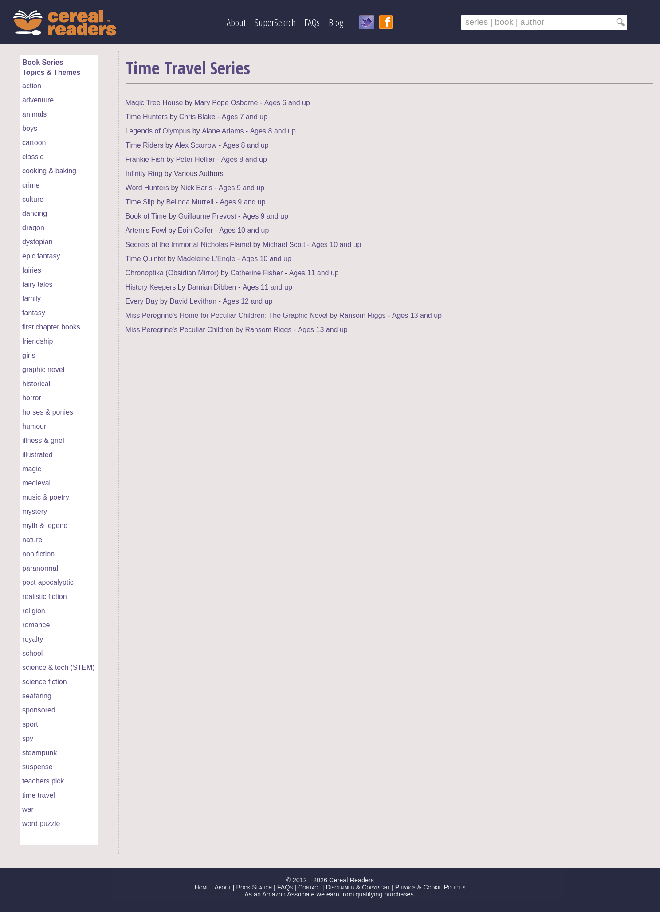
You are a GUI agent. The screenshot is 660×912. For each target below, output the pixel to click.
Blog (336, 22)
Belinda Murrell (189, 202)
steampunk (39, 752)
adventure (38, 100)
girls (28, 355)
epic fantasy (41, 256)
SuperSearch (275, 22)
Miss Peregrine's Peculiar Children (180, 329)
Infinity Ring (144, 173)
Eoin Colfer (195, 230)
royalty (32, 639)
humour (34, 426)
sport (30, 724)
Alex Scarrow (195, 145)
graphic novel (43, 369)
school (32, 653)
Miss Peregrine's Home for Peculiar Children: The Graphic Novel (227, 315)
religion (33, 611)
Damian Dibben (211, 287)
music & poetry (45, 497)
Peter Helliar (195, 159)
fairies (31, 270)
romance (36, 625)
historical (36, 384)
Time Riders (145, 145)
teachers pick (43, 781)
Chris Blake (197, 117)
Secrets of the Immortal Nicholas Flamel (188, 244)
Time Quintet (146, 258)
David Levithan (192, 301)
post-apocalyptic (48, 582)
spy (27, 738)
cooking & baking (49, 171)
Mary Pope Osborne (226, 102)
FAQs (312, 22)
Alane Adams (223, 131)
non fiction (38, 554)
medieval (36, 483)
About (236, 22)
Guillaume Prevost (207, 216)
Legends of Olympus (158, 131)
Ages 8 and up (273, 131)
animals (34, 114)
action (31, 86)
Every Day (142, 301)
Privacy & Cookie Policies (430, 887)
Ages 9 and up (241, 188)
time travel (38, 795)
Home (201, 887)
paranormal (40, 568)
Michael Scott (284, 244)
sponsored (38, 710)
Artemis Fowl (146, 230)
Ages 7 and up (244, 117)
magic (31, 469)
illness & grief (43, 440)
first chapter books (51, 327)
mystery (34, 511)
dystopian (37, 242)
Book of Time (146, 216)
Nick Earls (196, 188)
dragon (33, 227)
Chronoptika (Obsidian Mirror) (172, 273)
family (31, 298)
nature (32, 540)
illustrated (37, 454)
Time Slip (140, 202)
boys (29, 128)
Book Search (254, 887)
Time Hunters (147, 117)
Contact (309, 887)
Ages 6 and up (287, 102)
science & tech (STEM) (58, 667)
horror (31, 398)
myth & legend (44, 525)
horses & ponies (47, 412)
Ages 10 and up (244, 230)
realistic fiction (44, 596)
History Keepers (151, 287)
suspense (37, 767)
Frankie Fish (145, 159)
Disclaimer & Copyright (358, 887)
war (28, 809)
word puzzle (41, 823)
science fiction (44, 681)
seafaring (36, 696)
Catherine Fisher (256, 273)
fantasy (33, 313)
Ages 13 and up (417, 315)
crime (30, 185)
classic (32, 156)
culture (32, 199)
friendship (37, 341)
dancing (34, 213)
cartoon (34, 142)
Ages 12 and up (247, 301)
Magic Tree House (154, 102)
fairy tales (37, 284)
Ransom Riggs (362, 315)
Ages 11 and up (314, 273)
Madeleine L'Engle (206, 258)
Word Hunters (147, 188)
